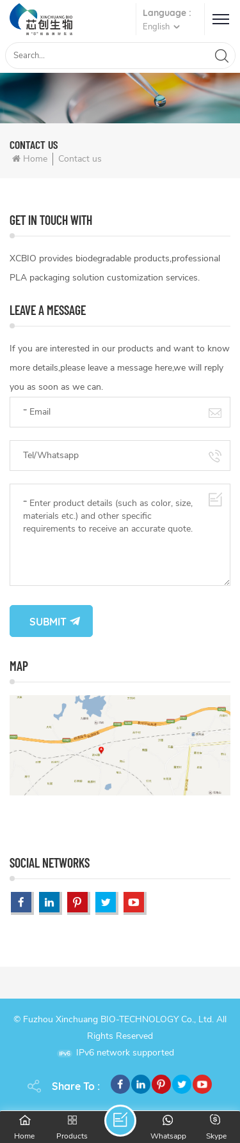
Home (29, 159)
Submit (48, 621)
